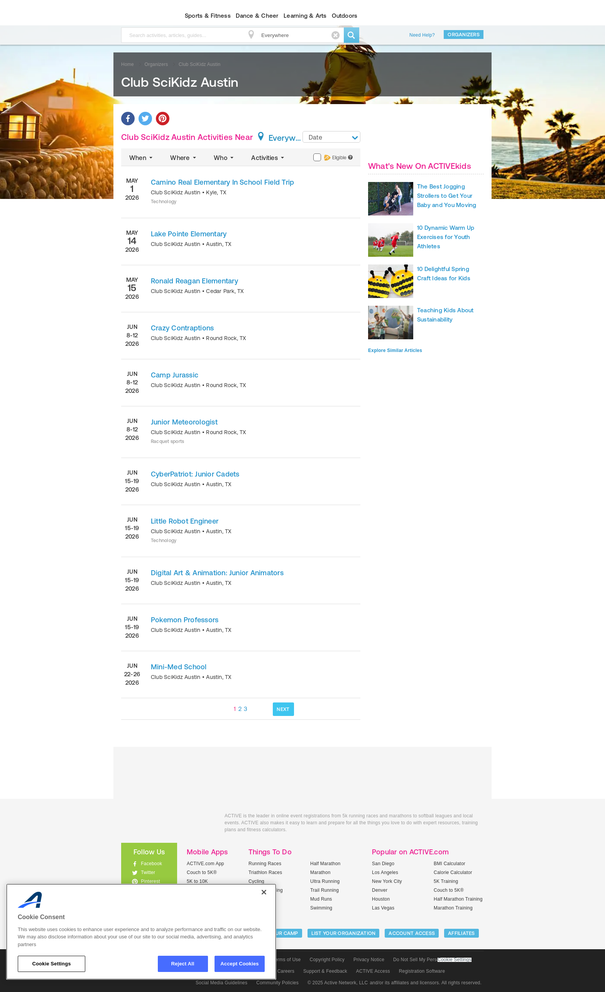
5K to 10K (197, 881)
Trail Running (324, 890)
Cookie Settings (454, 960)
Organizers (464, 34)
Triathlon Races (265, 872)
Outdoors (344, 15)
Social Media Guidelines (221, 982)
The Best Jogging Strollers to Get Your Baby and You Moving (447, 195)
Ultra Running (325, 881)
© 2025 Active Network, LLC (338, 982)
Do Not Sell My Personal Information (432, 959)
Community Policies (277, 982)
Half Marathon (325, 863)
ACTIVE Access (373, 971)
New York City (387, 881)
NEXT (283, 709)
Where (184, 157)
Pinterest (150, 881)
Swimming (321, 908)
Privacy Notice (368, 959)
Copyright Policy (327, 959)
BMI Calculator (449, 863)
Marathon (320, 872)
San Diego (383, 863)
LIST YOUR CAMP (277, 933)
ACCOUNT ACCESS (412, 933)
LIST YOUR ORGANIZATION (343, 933)
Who (224, 157)
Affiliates (461, 933)
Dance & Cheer (257, 15)
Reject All (182, 964)
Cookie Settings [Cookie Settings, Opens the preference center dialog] (51, 964)
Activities (268, 157)
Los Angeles (385, 872)
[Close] (263, 892)
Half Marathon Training (458, 899)
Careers (285, 971)
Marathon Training (453, 908)
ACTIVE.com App (205, 863)
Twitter (148, 872)
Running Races (264, 863)
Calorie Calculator (453, 872)
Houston (381, 899)
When (141, 157)
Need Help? (422, 35)
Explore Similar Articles (395, 350)
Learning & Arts (305, 15)
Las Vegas (383, 908)
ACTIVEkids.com (142, 15)
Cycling (256, 881)
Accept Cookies (239, 964)
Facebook (151, 863)
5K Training (446, 881)
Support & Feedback (325, 971)
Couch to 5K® (202, 872)
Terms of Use (286, 959)
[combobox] (331, 137)
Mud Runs (321, 899)
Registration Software (422, 971)
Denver (379, 890)
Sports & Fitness (208, 15)
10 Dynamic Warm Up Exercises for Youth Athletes (445, 236)
